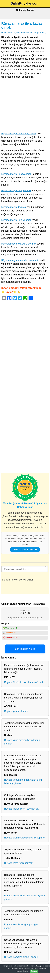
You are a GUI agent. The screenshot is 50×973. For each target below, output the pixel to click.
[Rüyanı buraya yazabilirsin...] (24, 569)
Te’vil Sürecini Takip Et (25, 549)
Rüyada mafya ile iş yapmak (16, 220)
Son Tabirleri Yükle (25, 649)
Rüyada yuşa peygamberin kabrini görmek (22, 742)
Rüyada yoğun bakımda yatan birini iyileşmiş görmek (23, 781)
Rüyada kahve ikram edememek (21, 808)
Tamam (34, 971)
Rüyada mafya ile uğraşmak (16, 190)
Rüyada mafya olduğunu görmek (18, 243)
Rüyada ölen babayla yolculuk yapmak (24, 837)
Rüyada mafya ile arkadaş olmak (18, 133)
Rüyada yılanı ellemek (16, 711)
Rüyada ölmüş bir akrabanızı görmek (23, 682)
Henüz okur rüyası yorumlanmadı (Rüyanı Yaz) (23, 32)
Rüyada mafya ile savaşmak (16, 174)
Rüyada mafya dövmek (13, 207)
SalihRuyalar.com (25, 3)
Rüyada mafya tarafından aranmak (19, 260)
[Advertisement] (25, 106)
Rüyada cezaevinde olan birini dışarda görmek (24, 897)
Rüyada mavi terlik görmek (18, 863)
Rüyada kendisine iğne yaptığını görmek (21, 926)
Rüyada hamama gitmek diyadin (21, 957)
